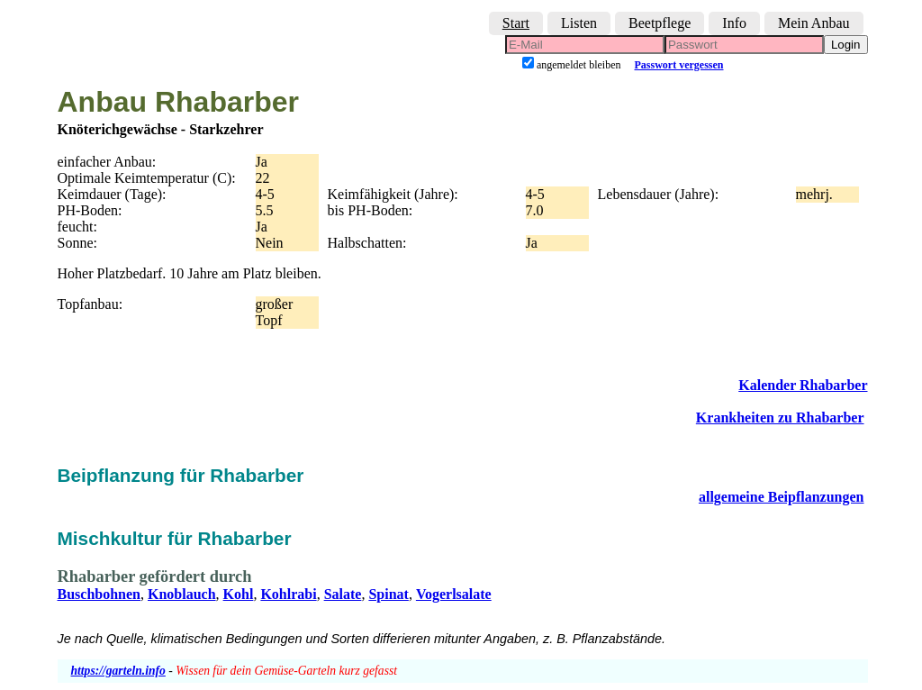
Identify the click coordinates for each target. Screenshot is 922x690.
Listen (579, 23)
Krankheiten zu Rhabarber (780, 417)
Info (734, 23)
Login (846, 44)
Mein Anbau (814, 23)
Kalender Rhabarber (802, 385)
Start (515, 23)
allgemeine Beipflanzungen (781, 496)
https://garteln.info (118, 670)
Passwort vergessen (679, 65)
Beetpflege (659, 23)
